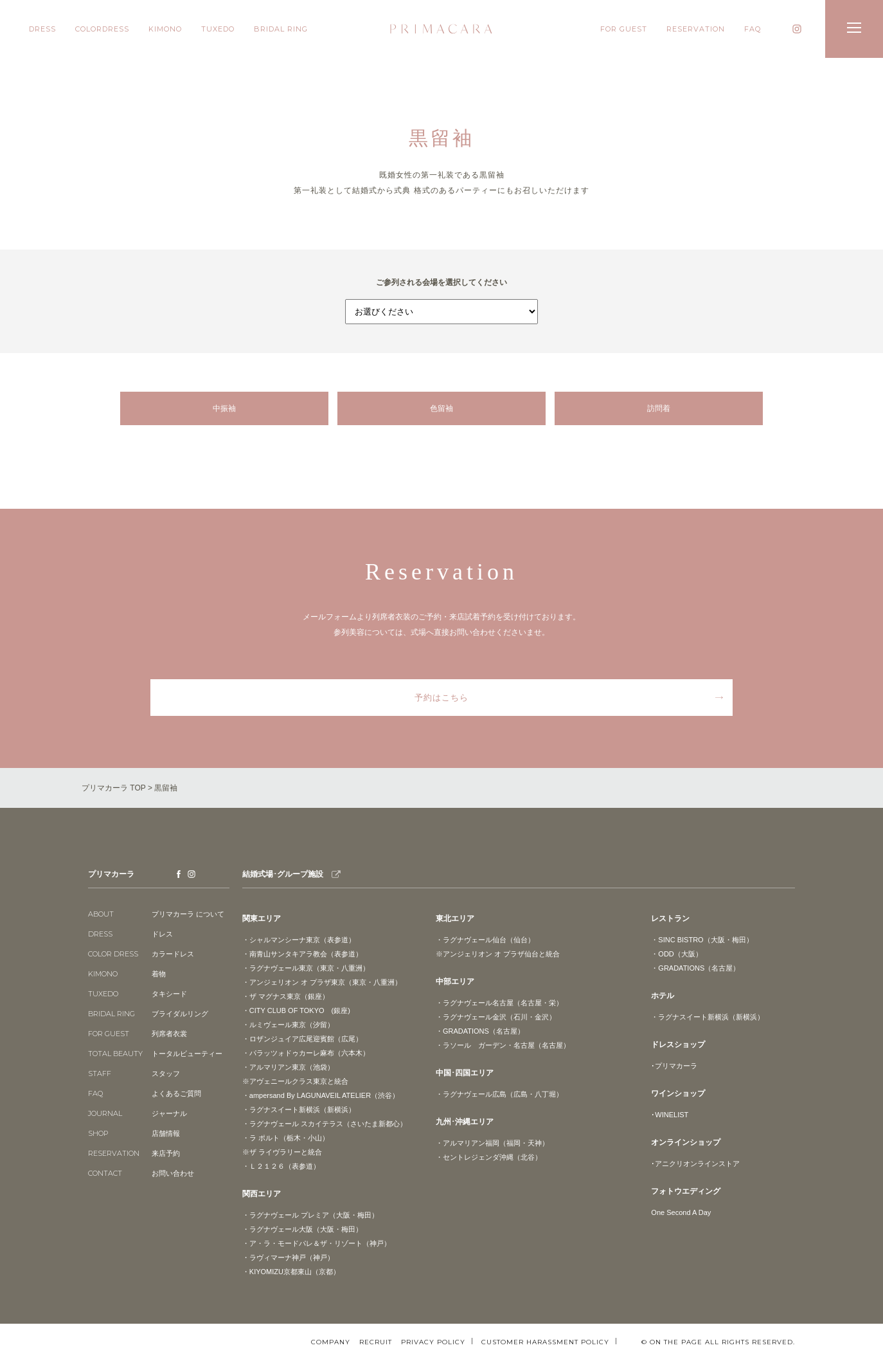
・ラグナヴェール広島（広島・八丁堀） (499, 1094)
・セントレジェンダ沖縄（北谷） (489, 1157)
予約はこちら (441, 697)
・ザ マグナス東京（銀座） (285, 996)
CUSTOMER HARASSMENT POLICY (545, 1342)
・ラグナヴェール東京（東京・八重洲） (306, 968)
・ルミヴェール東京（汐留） (288, 1024)
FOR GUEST (623, 28)
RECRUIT (375, 1342)
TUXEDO (218, 28)
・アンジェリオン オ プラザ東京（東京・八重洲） (322, 982)
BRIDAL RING (281, 28)
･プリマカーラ (674, 1066)
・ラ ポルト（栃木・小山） (285, 1138)
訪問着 (658, 408)
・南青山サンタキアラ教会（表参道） (302, 954)
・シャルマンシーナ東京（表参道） (298, 940)
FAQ (752, 28)
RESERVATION (695, 28)
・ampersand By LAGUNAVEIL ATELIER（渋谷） (320, 1095)
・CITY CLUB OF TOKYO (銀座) (296, 1010)
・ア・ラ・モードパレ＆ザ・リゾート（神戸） (316, 1243)
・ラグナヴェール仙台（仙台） (485, 940)
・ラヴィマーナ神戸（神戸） (288, 1257)
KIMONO (165, 28)
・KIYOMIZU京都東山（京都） (291, 1271)
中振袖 (224, 408)
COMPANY (330, 1342)
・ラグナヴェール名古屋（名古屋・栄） (499, 1003)
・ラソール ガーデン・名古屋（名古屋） (503, 1045)
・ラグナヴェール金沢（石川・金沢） (496, 1017)
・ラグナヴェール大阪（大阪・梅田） (302, 1229)
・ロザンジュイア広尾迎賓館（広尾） (302, 1039)
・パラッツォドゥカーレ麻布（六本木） (306, 1053)
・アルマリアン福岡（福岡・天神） (492, 1143)
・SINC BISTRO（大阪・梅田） (702, 940)
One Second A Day (681, 1212)
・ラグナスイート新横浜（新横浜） (298, 1109)
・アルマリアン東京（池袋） (288, 1067)
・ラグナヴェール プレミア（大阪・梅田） (310, 1215)
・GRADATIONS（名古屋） (480, 1031)
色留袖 (441, 408)
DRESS (42, 28)
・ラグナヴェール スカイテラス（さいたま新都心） (324, 1124)
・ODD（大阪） (676, 954)
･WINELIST (669, 1115)
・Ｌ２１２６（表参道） (281, 1166)
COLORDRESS (102, 28)
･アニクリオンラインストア (695, 1163)
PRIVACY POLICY (433, 1342)
